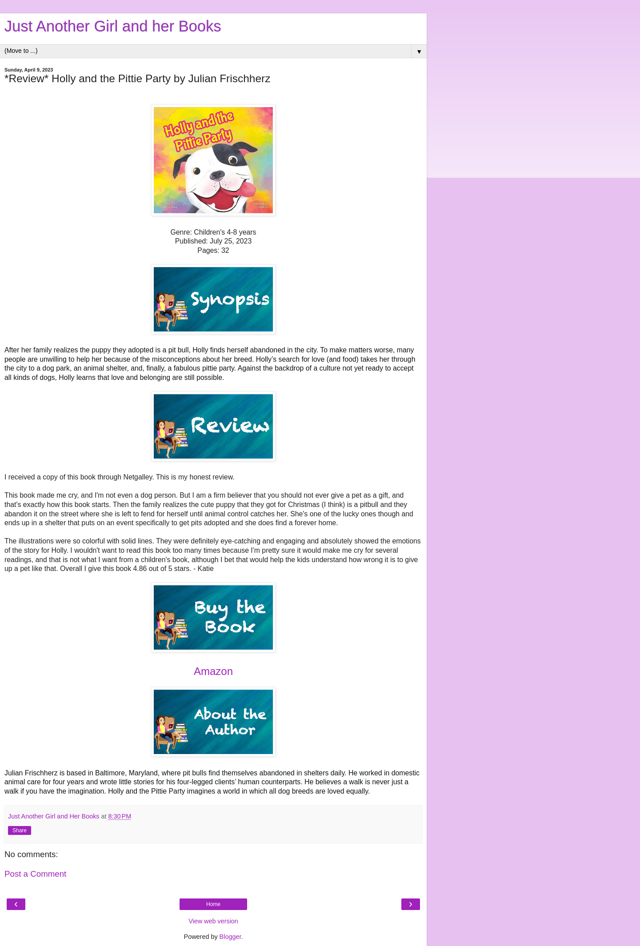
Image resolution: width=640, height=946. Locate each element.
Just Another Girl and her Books (112, 26)
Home (213, 904)
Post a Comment (35, 873)
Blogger (230, 936)
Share (19, 830)
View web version (213, 921)
